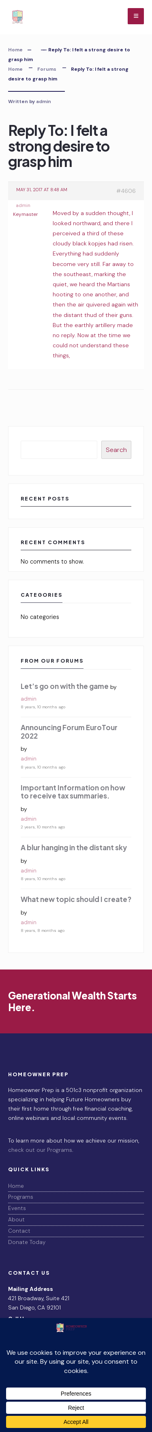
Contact (19, 1230)
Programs (20, 1196)
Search (116, 450)
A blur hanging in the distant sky (74, 847)
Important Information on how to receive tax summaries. (73, 792)
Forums (46, 69)
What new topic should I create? (76, 899)
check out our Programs (40, 1150)
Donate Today (26, 1242)
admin (43, 101)
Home (15, 49)
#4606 (126, 190)
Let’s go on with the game (65, 686)
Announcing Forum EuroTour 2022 (69, 731)
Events (17, 1208)
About (16, 1219)
